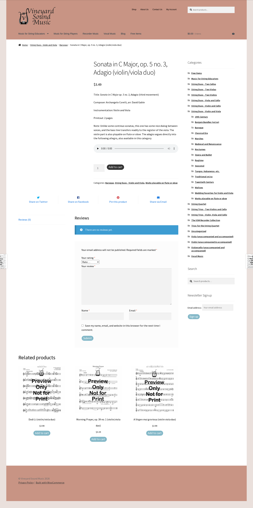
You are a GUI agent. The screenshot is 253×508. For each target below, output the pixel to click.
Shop (134, 9)
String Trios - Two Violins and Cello (209, 209)
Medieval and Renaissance (208, 144)
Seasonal (199, 165)
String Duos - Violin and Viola (43, 45)
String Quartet (198, 204)
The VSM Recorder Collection (205, 220)
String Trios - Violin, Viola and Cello (209, 214)
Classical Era (201, 133)
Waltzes (199, 187)
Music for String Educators (31, 33)
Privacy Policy (26, 489)
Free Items (136, 33)
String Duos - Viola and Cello (205, 100)
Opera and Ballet (203, 154)
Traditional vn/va (204, 176)
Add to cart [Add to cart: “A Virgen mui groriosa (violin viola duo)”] (155, 440)
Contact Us (157, 9)
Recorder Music (90, 33)
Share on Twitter (38, 208)
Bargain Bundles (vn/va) (207, 122)
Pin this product (118, 208)
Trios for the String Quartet (205, 225)
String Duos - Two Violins (204, 94)
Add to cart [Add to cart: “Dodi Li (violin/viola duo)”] (42, 440)
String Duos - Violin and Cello (206, 105)
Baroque (64, 45)
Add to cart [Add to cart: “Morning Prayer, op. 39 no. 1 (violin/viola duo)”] (98, 446)
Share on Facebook (78, 208)
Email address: (195, 307)
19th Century (201, 116)
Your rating (88, 264)
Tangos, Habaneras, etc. (207, 171)
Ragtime (199, 160)
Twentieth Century (204, 182)
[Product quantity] (99, 168)
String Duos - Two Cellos (203, 84)
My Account (171, 9)
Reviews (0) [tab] (24, 226)
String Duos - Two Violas (203, 89)
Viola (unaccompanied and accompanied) (212, 236)
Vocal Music (110, 33)
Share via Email (158, 208)
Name (85, 317)
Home (25, 45)
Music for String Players (66, 33)
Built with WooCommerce (50, 489)
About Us (144, 9)
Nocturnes (200, 149)
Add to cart (115, 167)
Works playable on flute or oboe (161, 182)
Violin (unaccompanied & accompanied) (211, 242)
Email (133, 317)
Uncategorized (198, 231)
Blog (123, 33)
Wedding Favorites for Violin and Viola (214, 193)
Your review (88, 273)
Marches (199, 138)
